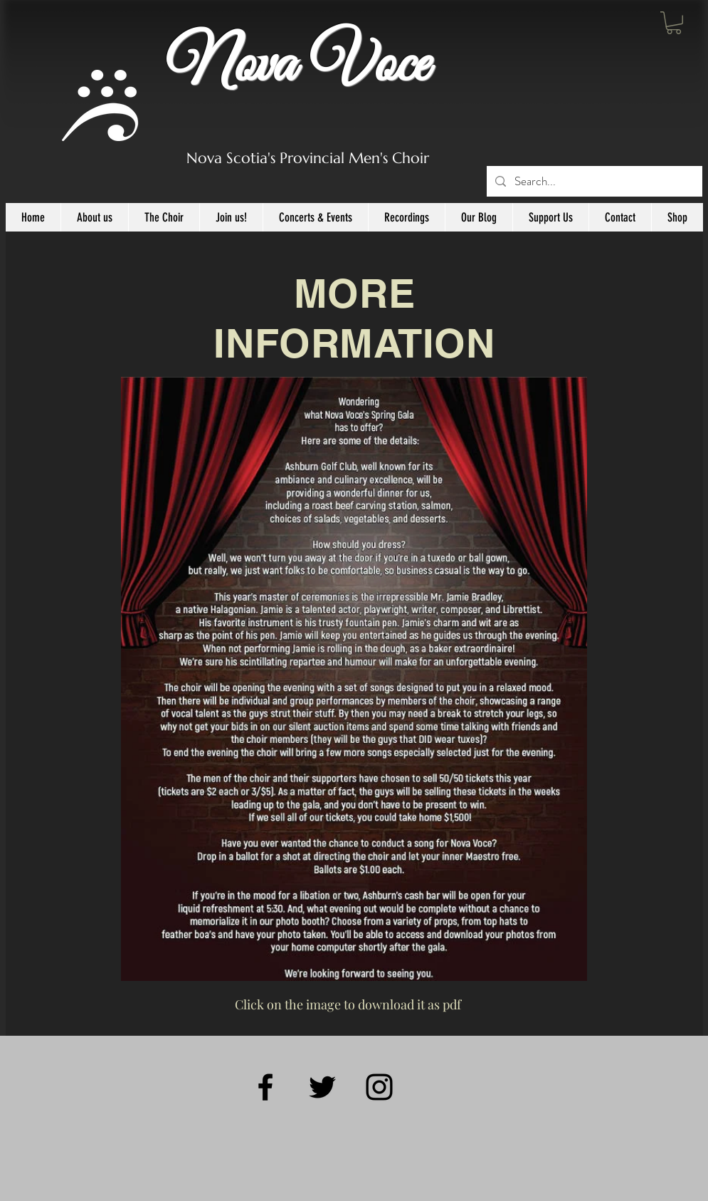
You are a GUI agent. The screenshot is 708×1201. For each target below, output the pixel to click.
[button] (673, 22)
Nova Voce (297, 66)
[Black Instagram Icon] (379, 1087)
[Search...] (593, 181)
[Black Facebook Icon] (265, 1087)
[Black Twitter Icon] (322, 1087)
